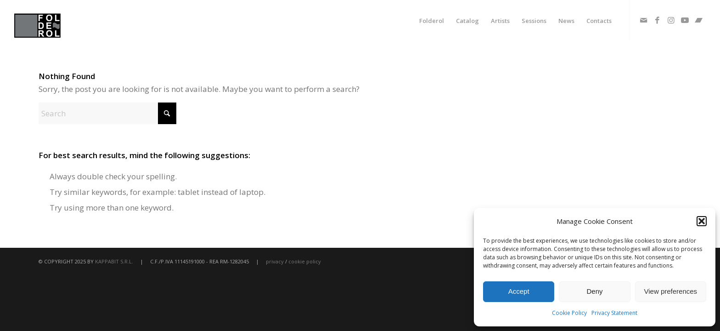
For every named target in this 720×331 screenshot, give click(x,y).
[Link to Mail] (644, 20)
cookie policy (304, 261)
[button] (701, 221)
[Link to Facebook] (657, 20)
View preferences (671, 291)
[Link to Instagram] (671, 20)
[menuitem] (431, 20)
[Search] (107, 113)
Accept (518, 291)
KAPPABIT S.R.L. (114, 261)
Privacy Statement (614, 313)
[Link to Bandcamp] (699, 20)
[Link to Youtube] (685, 20)
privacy (275, 261)
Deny (594, 291)
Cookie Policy (569, 313)
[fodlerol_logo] (59, 20)
